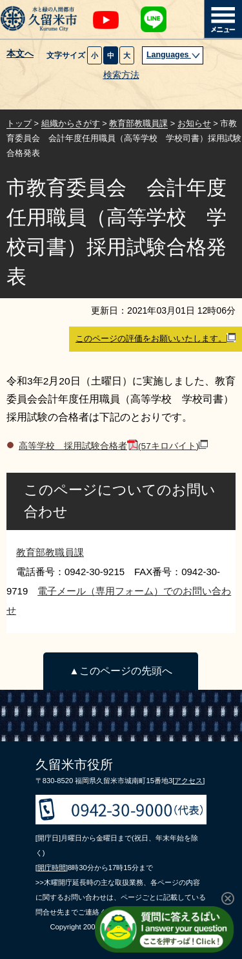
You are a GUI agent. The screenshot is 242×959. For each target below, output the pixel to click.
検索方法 (121, 75)
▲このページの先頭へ (120, 670)
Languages (173, 54)
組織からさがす (70, 123)
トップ (19, 123)
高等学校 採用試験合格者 (113, 446)
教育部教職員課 (138, 123)
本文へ (20, 54)
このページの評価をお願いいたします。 (156, 338)
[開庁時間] (51, 867)
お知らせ (194, 123)
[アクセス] (188, 780)
